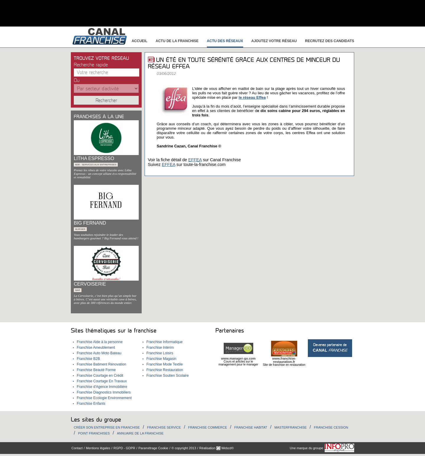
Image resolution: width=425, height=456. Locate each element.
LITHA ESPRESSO (94, 158)
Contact (77, 448)
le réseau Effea (252, 97)
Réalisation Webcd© (216, 448)
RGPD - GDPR (124, 448)
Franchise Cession (331, 427)
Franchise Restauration (164, 370)
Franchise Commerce (207, 427)
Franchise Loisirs (159, 353)
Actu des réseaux (225, 41)
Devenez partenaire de (330, 348)
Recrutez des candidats (329, 41)
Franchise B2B (88, 359)
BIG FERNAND (90, 222)
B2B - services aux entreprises (95, 164)
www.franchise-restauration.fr (284, 360)
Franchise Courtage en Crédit (100, 375)
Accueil (139, 41)
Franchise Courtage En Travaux (102, 381)
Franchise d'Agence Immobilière (102, 387)
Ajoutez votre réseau (274, 41)
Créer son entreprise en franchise (107, 427)
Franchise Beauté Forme (96, 370)
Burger (80, 229)
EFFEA (195, 159)
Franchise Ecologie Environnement (104, 398)
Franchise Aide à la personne (99, 342)
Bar (77, 290)
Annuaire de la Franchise (140, 433)
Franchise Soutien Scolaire (167, 375)
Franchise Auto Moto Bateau (99, 353)
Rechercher (106, 100)
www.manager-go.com (238, 358)
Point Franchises (93, 433)
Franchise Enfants (91, 403)
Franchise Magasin (161, 359)
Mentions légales (98, 448)
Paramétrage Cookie (153, 448)
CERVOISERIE (90, 284)
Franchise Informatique (164, 342)
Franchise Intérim (160, 347)
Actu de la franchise (177, 41)
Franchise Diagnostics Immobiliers (104, 392)
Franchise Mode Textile (164, 364)
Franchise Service (164, 427)
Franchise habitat (250, 427)
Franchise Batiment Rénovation (101, 364)
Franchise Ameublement (96, 347)
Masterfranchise (290, 427)
